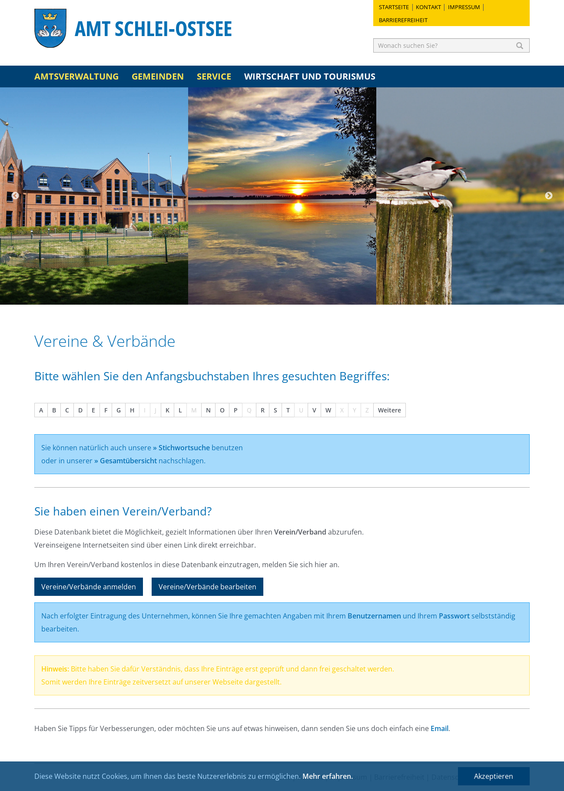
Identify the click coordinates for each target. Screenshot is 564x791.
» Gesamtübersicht (125, 460)
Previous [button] (15, 196)
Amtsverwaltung (76, 76)
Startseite (394, 7)
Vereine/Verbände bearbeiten (207, 587)
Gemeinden (158, 76)
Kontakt (428, 7)
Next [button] (548, 196)
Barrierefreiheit (403, 20)
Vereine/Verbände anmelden (88, 587)
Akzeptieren (493, 776)
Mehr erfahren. (327, 776)
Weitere (389, 410)
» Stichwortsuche (181, 447)
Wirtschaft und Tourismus (309, 76)
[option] (94, 196)
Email (439, 728)
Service (214, 76)
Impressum (464, 7)
